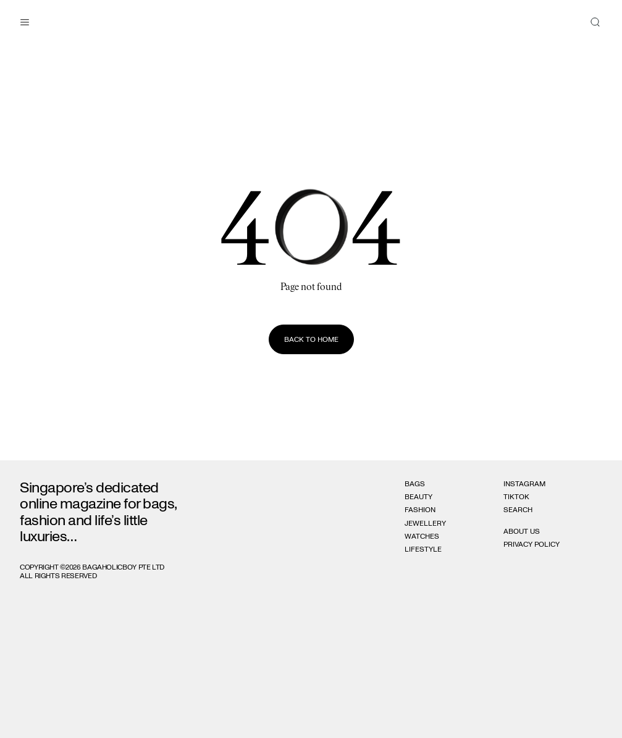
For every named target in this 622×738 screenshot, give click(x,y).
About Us (521, 531)
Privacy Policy (531, 544)
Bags (415, 483)
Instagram (524, 483)
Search (517, 509)
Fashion (420, 509)
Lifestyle (423, 549)
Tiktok (516, 496)
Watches (422, 536)
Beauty (418, 496)
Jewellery (425, 523)
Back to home (311, 339)
